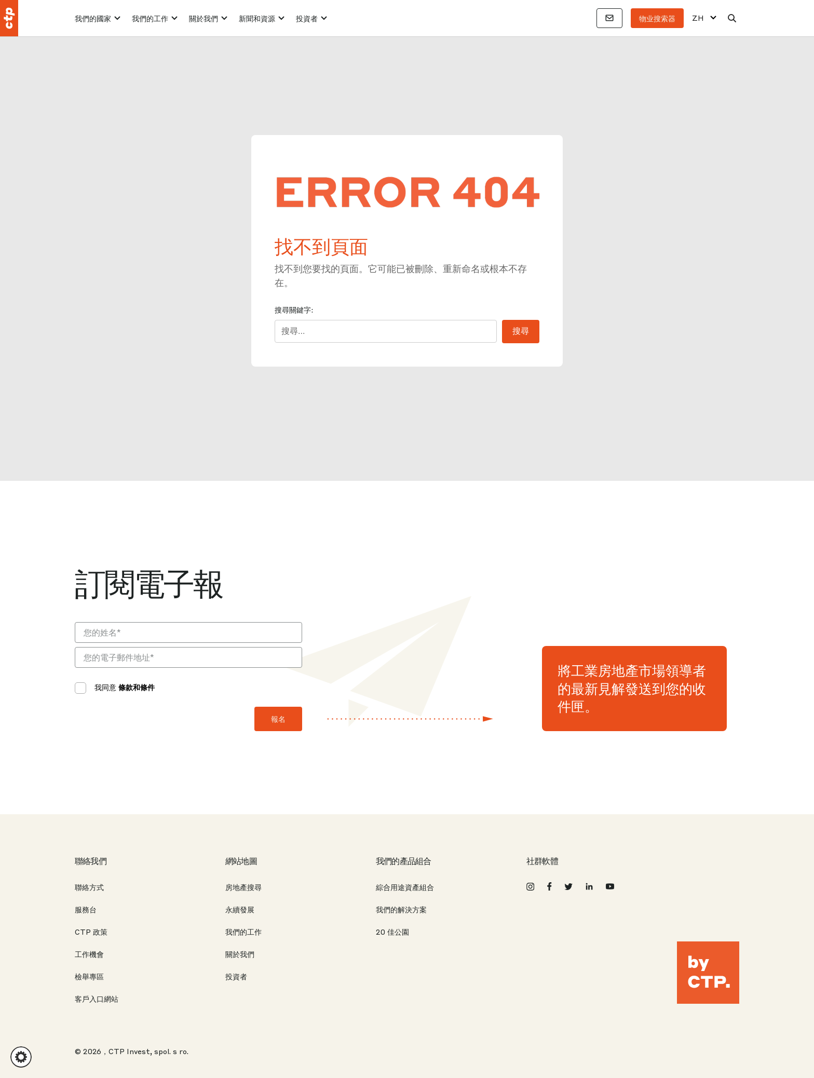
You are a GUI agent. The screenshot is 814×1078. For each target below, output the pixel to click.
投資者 (307, 18)
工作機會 (89, 954)
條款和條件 (136, 687)
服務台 (86, 909)
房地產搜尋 (243, 887)
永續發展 (239, 909)
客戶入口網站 (96, 998)
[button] (21, 1057)
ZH (698, 18)
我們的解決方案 (401, 909)
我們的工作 (150, 18)
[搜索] (732, 18)
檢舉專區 (89, 976)
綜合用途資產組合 (405, 887)
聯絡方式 (89, 887)
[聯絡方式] (609, 18)
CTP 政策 (91, 931)
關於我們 (203, 18)
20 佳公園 (392, 931)
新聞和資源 (257, 18)
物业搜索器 (657, 18)
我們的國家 (93, 18)
